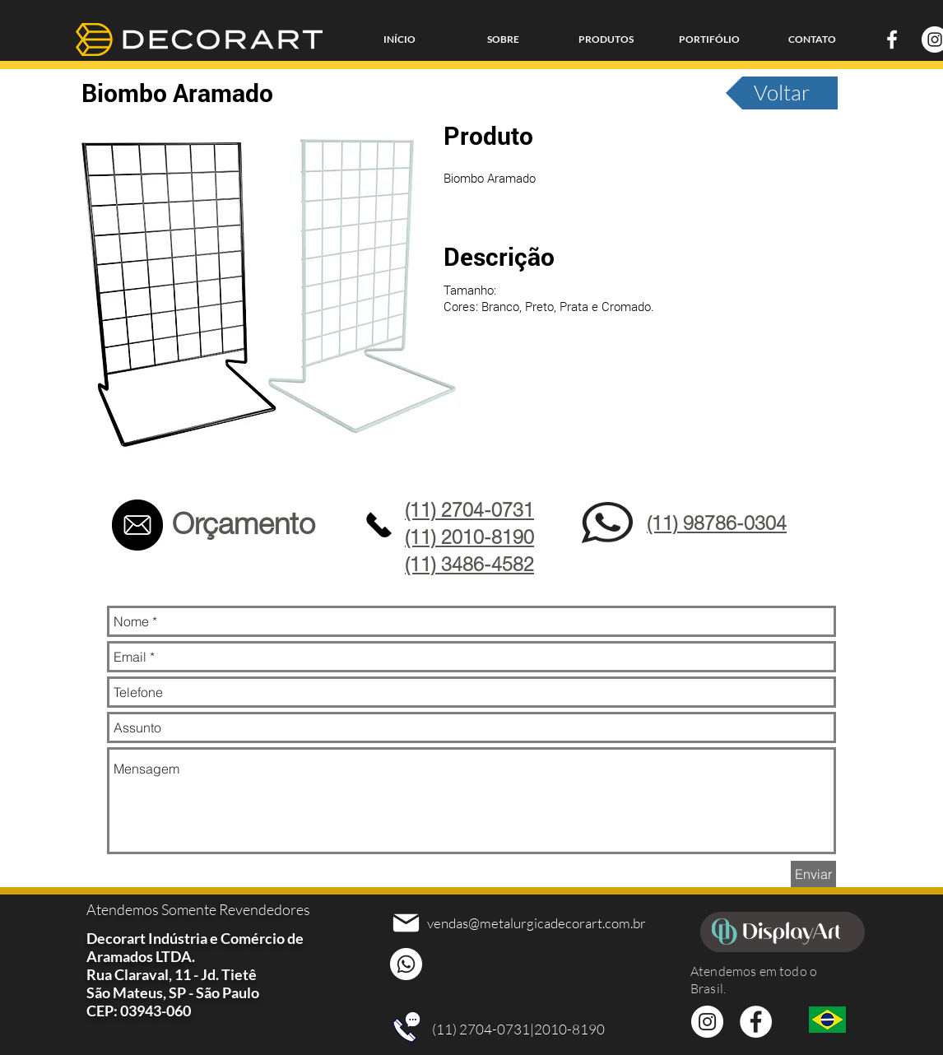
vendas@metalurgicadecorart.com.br (536, 923)
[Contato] (137, 525)
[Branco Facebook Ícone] (892, 39)
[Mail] (406, 922)
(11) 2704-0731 (481, 1029)
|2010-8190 (567, 1029)
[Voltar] (782, 93)
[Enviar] (813, 874)
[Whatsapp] (406, 964)
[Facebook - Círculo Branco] (756, 1022)
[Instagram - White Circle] (707, 1022)
